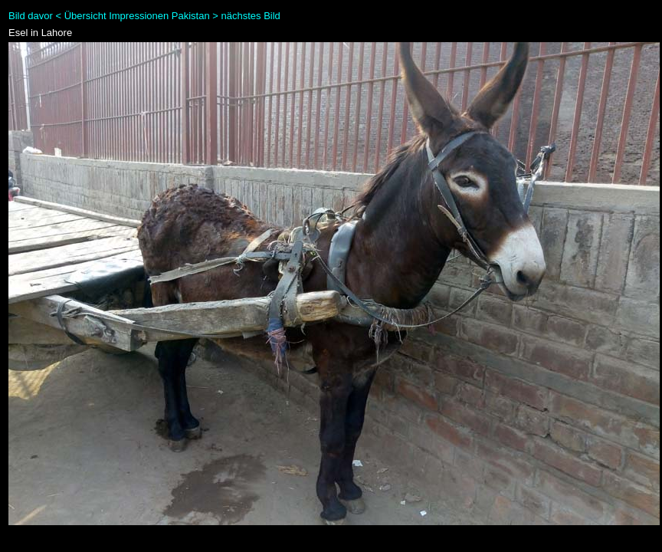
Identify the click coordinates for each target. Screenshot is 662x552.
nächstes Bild (250, 15)
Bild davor (30, 15)
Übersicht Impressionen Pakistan (137, 15)
